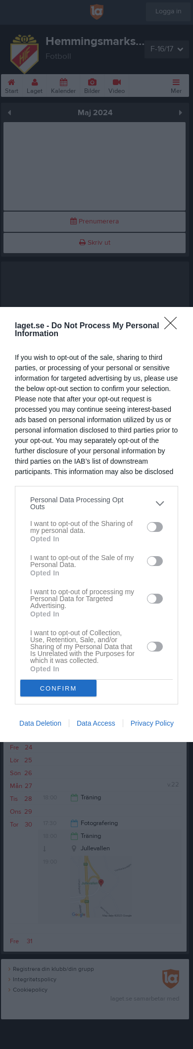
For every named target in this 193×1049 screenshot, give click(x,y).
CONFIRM (58, 688)
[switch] (155, 526)
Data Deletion (40, 723)
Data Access (96, 723)
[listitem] (96, 503)
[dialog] (96, 524)
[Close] (173, 326)
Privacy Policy (152, 723)
